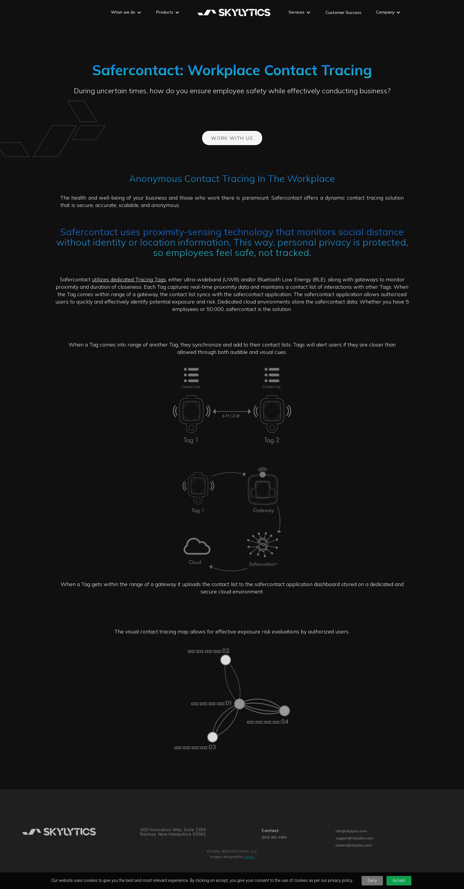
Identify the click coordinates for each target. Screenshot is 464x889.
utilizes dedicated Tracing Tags (129, 279)
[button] (126, 13)
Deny (372, 880)
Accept (399, 880)
